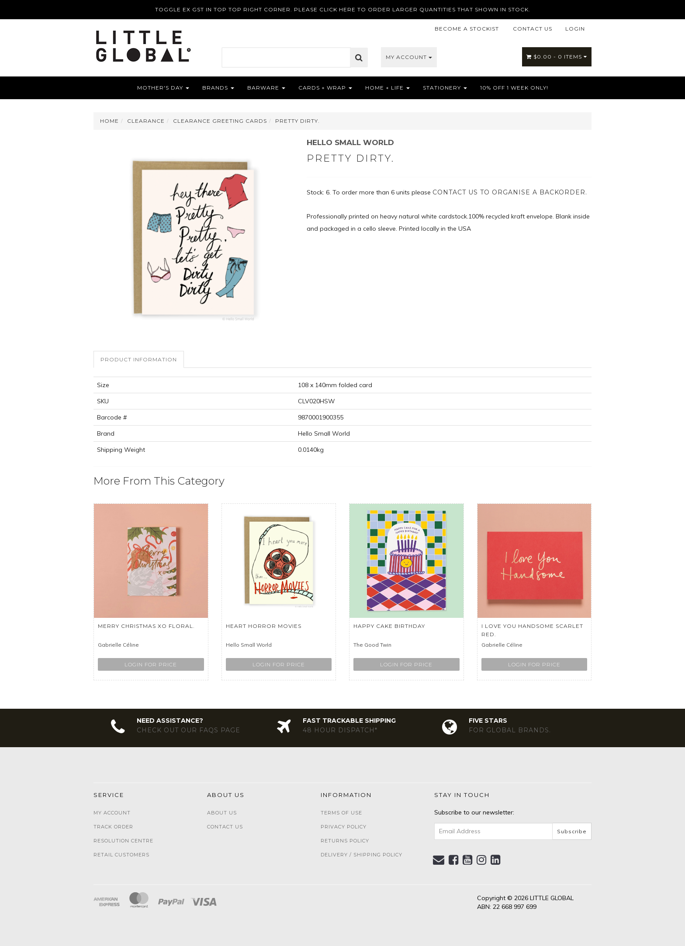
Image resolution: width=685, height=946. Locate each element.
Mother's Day (163, 87)
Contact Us (225, 827)
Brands (218, 87)
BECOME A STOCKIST (467, 28)
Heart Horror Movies (263, 626)
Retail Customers (121, 855)
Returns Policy (345, 841)
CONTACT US (532, 28)
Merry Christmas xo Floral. (146, 626)
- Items (556, 56)
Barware (266, 87)
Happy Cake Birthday (389, 626)
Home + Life (387, 87)
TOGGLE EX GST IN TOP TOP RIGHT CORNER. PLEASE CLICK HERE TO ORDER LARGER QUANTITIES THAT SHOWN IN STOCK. (342, 9)
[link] (454, 860)
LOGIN (575, 28)
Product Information (138, 359)
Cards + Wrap (325, 87)
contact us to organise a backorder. (509, 192)
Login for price (151, 664)
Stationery (445, 87)
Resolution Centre (123, 841)
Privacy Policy (344, 827)
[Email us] (439, 860)
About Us (222, 813)
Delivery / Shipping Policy (361, 855)
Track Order (113, 827)
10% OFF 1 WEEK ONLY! (514, 87)
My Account (409, 57)
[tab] (139, 359)
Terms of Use (341, 813)
